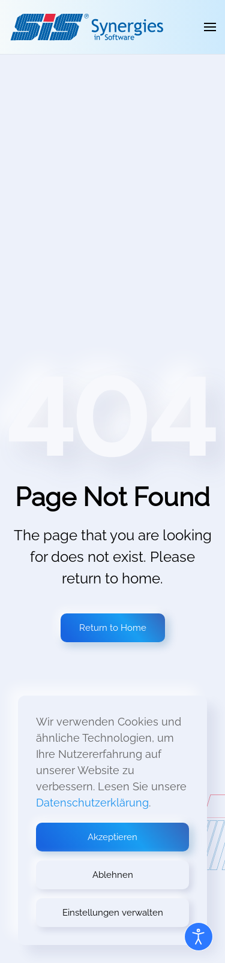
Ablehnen (112, 874)
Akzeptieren (112, 837)
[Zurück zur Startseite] (86, 27)
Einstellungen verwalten (112, 912)
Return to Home (112, 627)
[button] (210, 27)
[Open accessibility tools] (198, 936)
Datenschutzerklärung (92, 802)
